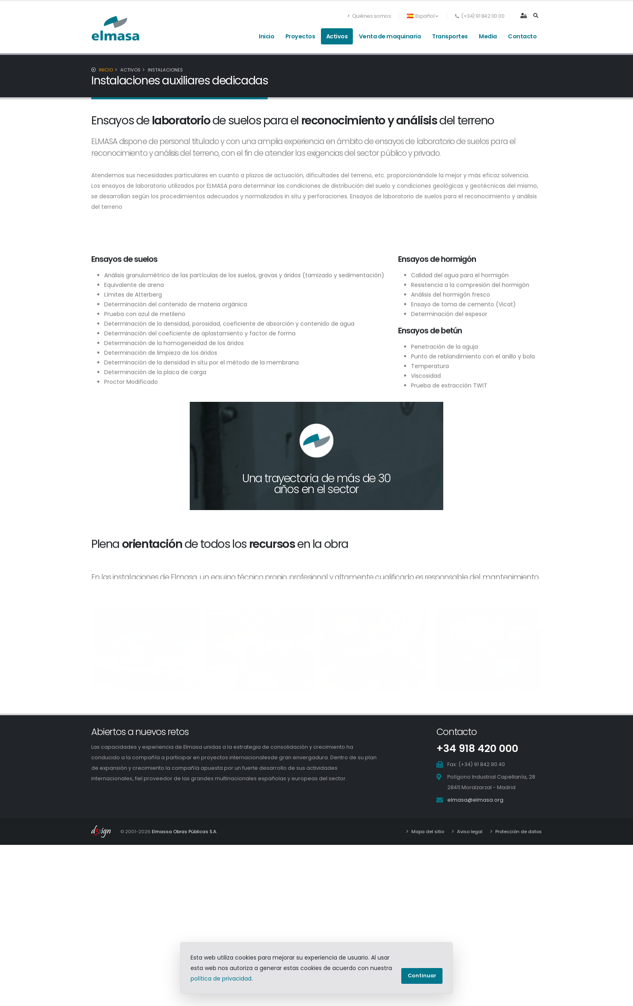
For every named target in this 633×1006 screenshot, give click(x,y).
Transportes (450, 36)
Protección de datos (518, 831)
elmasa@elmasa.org (475, 799)
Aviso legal (469, 831)
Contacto (522, 36)
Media (488, 36)
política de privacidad (221, 978)
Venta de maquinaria (390, 36)
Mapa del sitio (427, 831)
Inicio (266, 36)
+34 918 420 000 (477, 748)
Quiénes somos (369, 16)
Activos (337, 36)
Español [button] (422, 16)
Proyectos (300, 36)
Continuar (422, 975)
